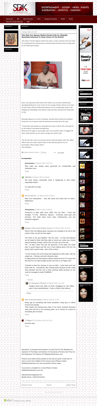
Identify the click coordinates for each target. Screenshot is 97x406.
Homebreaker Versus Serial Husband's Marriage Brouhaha (88, 214)
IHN (18, 19)
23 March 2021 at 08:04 (40, 177)
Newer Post (27, 385)
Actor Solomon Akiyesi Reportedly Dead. (88, 175)
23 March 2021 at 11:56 (55, 283)
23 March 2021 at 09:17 (46, 196)
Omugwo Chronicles (50, 19)
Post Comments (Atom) (53, 392)
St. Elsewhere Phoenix (38, 283)
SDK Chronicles (28, 19)
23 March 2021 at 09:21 (43, 209)
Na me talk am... (31, 196)
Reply (27, 171)
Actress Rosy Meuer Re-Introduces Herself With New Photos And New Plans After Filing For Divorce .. (85, 223)
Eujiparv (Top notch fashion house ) (39, 228)
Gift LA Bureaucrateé (33, 300)
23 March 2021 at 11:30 (50, 300)
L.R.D (38, 19)
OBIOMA (28, 177)
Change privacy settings (22, 401)
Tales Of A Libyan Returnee (14, 21)
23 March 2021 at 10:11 (62, 228)
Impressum (9, 19)
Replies (30, 280)
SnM (28, 21)
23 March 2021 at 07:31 (43, 163)
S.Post (71, 19)
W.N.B (63, 19)
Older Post (70, 385)
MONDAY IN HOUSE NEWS (88, 181)
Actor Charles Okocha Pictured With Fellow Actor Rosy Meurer (88, 189)
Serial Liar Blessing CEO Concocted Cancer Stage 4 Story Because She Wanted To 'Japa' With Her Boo (85, 197)
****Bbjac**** (29, 320)
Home (49, 385)
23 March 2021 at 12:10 (43, 320)
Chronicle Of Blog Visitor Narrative (88, 229)
